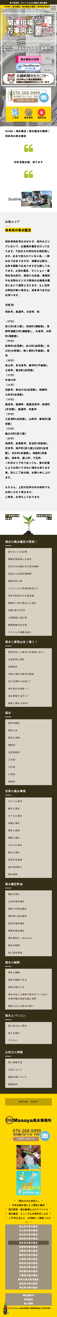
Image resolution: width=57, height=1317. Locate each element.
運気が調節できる (17, 979)
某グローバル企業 (17, 551)
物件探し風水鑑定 (17, 916)
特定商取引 (28, 1295)
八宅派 (11, 774)
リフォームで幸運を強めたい (23, 588)
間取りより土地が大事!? (21, 1005)
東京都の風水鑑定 (28, 1271)
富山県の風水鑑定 (28, 1226)
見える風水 (14, 1033)
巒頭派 (11, 744)
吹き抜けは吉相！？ (18, 688)
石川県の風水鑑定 (28, 1230)
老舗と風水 (14, 823)
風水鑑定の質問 (30, 59)
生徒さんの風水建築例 (20, 573)
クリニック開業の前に (20, 632)
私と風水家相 (15, 952)
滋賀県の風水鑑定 (28, 1267)
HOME (8, 6)
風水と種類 (14, 972)
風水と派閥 (14, 737)
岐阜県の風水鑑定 (28, 1242)
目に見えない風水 (17, 1025)
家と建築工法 (15, 1062)
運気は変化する (16, 987)
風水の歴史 (14, 722)
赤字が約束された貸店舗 (21, 595)
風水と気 (13, 730)
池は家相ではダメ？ (18, 695)
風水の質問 (14, 945)
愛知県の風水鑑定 (44, 517)
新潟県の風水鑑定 (28, 1238)
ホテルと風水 (15, 815)
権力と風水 (14, 852)
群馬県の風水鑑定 (28, 1263)
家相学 (11, 781)
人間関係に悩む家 (17, 617)
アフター (13, 1040)
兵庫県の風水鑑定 (28, 1250)
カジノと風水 (15, 801)
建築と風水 (14, 837)
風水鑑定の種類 (28, 6)
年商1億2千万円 (16, 610)
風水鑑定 (16, 6)
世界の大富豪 (15, 859)
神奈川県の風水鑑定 (28, 1279)
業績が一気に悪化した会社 (22, 602)
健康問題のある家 (17, 624)
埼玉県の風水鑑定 (28, 1287)
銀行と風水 (14, 808)
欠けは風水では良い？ (20, 681)
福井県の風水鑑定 (28, 1234)
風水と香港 (14, 830)
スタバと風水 (15, 845)
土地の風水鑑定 (16, 901)
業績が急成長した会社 (20, 559)
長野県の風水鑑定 (12, 517)
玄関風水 (13, 666)
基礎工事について (17, 1076)
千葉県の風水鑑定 (28, 1275)
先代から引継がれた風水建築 (23, 566)
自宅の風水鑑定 (16, 923)
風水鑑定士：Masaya (20, 938)
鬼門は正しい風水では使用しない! (26, 651)
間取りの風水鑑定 (17, 908)
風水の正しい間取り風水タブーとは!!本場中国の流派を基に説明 (28, 996)
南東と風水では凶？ (18, 703)
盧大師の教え (15, 867)
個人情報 (28, 1303)
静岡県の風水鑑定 (28, 1254)
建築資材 (13, 1084)
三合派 (11, 766)
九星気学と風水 (16, 659)
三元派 (11, 759)
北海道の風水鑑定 (28, 1258)
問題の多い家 (15, 580)
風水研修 (13, 874)
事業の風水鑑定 (16, 930)
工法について (15, 1069)
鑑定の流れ (14, 894)
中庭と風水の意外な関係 (21, 673)
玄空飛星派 (14, 752)
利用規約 (28, 1299)
